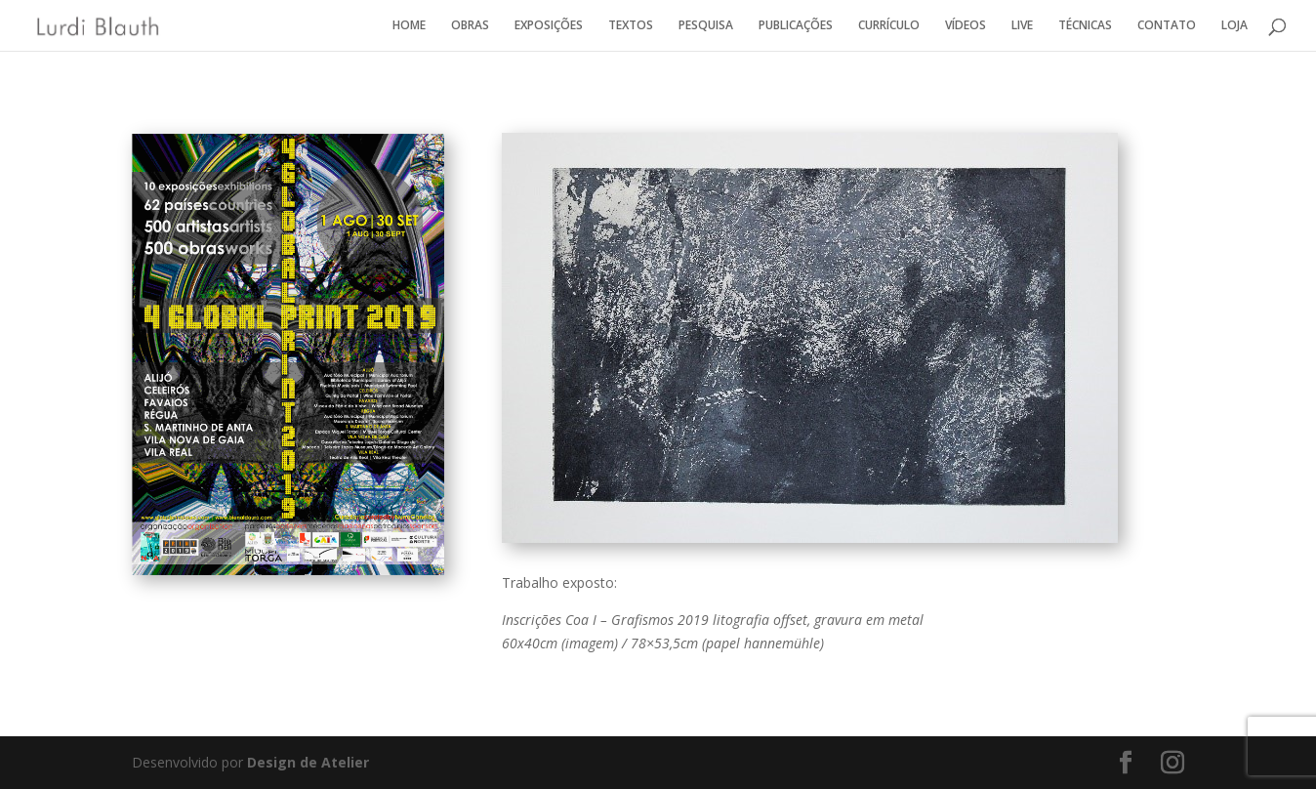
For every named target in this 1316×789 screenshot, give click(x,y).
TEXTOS (630, 26)
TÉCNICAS (1085, 26)
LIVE (1022, 26)
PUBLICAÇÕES (796, 26)
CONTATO (1166, 26)
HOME (409, 26)
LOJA (1234, 26)
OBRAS (470, 26)
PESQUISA (706, 26)
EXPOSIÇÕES (548, 26)
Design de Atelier (306, 762)
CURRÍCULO (889, 26)
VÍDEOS (965, 26)
